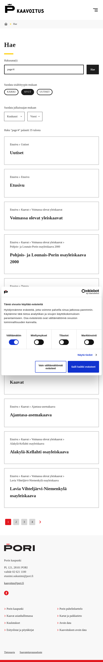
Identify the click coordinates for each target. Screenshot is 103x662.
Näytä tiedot (85, 354)
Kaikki (11, 91)
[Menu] (95, 10)
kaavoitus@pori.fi (14, 583)
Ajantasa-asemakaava (31, 414)
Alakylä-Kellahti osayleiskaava (39, 451)
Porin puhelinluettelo (69, 608)
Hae (93, 69)
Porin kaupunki (13, 608)
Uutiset (45, 91)
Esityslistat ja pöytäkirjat (19, 629)
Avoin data (64, 622)
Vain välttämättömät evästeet (50, 367)
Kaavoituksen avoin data (72, 629)
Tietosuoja (9, 652)
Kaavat (25, 209)
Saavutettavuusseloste (31, 652)
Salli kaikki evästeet (83, 366)
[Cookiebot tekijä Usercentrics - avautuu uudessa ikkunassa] (84, 291)
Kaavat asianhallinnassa (18, 615)
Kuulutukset (12, 622)
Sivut (29, 91)
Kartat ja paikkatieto (69, 615)
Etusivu (14, 144)
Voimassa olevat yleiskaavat (36, 217)
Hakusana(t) (10, 60)
